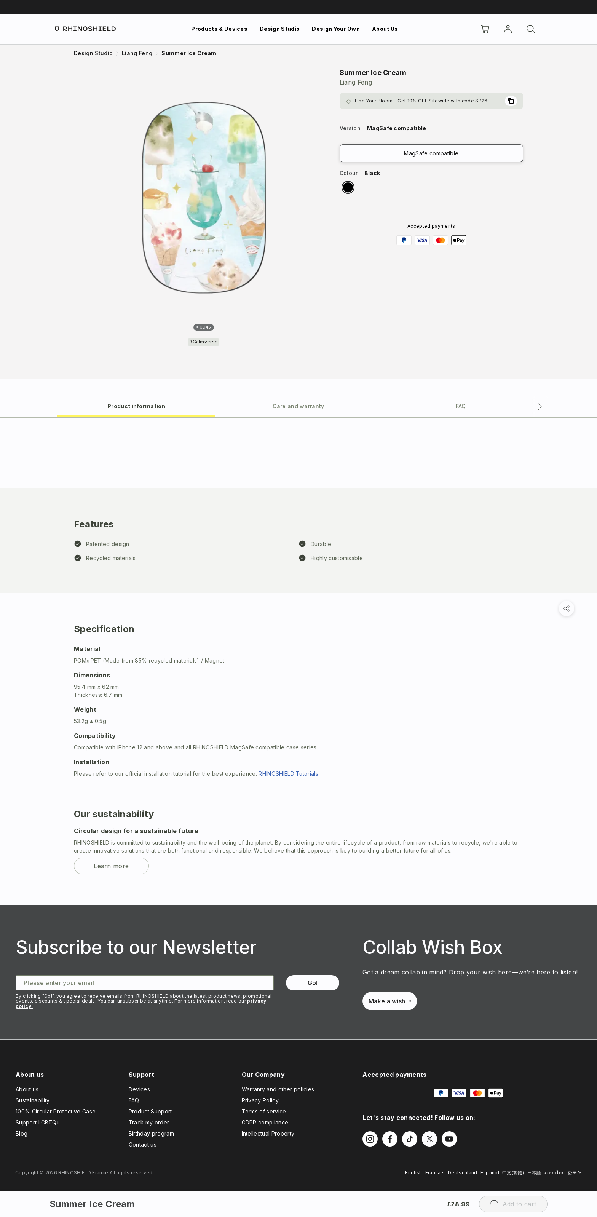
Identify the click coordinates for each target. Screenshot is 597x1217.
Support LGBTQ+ (38, 1122)
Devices (139, 1089)
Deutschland (462, 1172)
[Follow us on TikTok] (409, 1139)
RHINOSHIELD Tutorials (288, 773)
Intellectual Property (268, 1133)
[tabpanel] (298, 661)
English (413, 1172)
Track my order (149, 1122)
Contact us (142, 1144)
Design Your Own (336, 29)
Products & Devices (219, 29)
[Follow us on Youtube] (449, 1139)
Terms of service (264, 1111)
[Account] (507, 29)
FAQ (134, 1100)
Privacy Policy (260, 1100)
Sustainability (32, 1100)
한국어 (575, 1172)
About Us (385, 29)
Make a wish (390, 1001)
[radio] (348, 187)
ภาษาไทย (554, 1172)
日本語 (534, 1172)
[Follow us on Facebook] (389, 1139)
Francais (435, 1172)
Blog (21, 1133)
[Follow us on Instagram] (370, 1139)
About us (27, 1089)
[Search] (530, 29)
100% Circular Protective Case (56, 1111)
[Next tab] (540, 406)
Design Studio (280, 29)
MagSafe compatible (431, 153)
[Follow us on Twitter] (429, 1139)
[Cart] (485, 29)
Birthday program (151, 1133)
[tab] (136, 405)
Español (489, 1172)
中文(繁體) (513, 1172)
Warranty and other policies (278, 1089)
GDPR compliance (265, 1122)
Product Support (150, 1111)
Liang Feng (356, 82)
